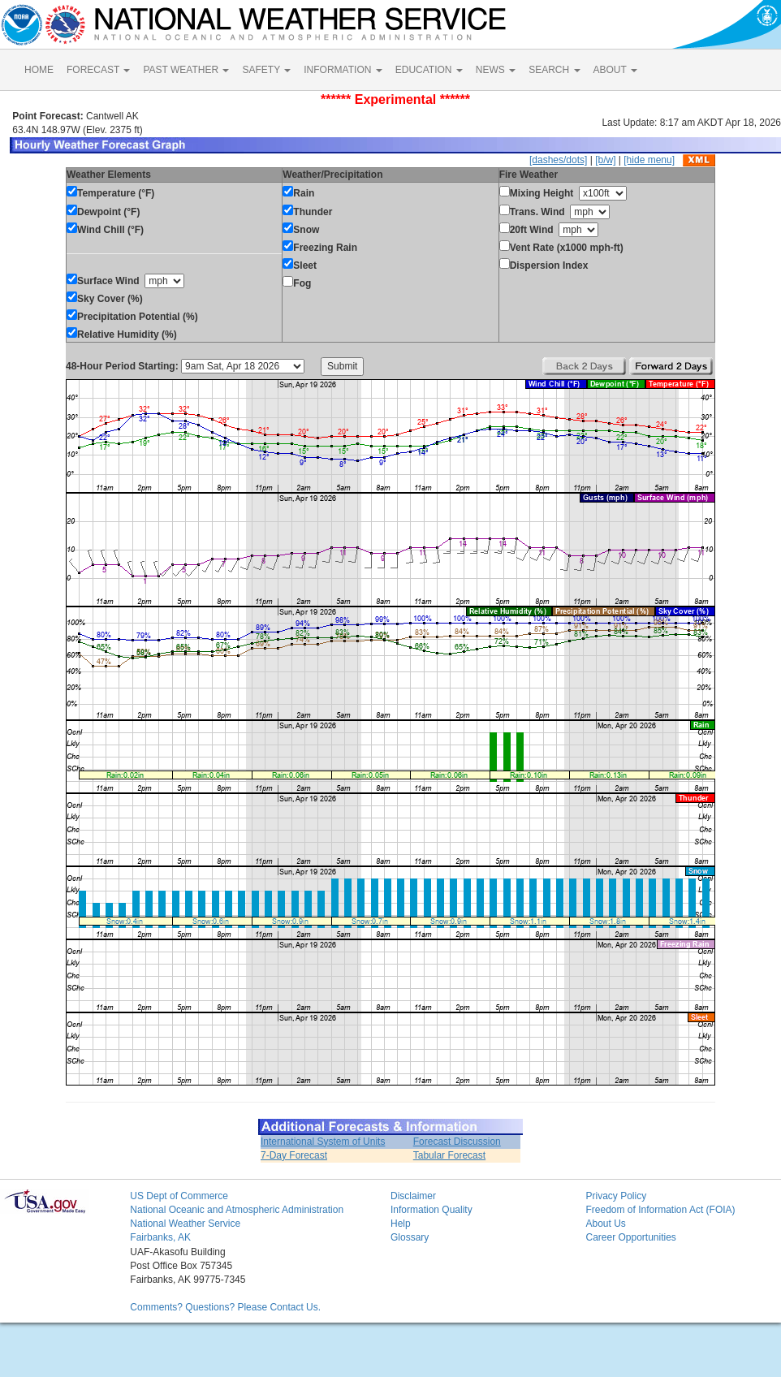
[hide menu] (649, 160)
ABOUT (615, 70)
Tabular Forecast (449, 1155)
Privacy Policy (615, 1196)
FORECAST (98, 70)
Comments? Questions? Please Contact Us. (225, 1307)
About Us (605, 1223)
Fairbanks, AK (160, 1237)
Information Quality (431, 1209)
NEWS (496, 70)
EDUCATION (429, 70)
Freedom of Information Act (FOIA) (660, 1209)
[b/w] (605, 160)
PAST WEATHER (186, 70)
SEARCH (554, 70)
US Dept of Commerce (179, 1196)
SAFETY (266, 70)
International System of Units (323, 1141)
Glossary (409, 1237)
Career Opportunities (630, 1237)
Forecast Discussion (457, 1141)
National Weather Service (185, 1223)
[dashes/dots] (558, 160)
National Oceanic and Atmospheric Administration (236, 1209)
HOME (39, 70)
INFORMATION (343, 70)
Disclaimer (413, 1196)
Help (400, 1223)
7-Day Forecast (294, 1155)
